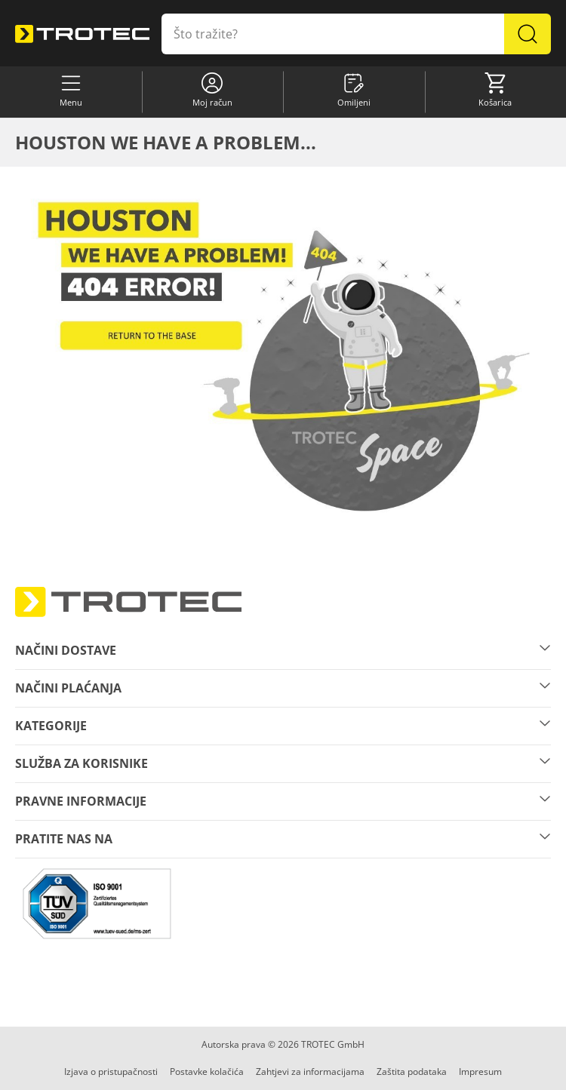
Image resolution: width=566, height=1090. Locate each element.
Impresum (480, 1071)
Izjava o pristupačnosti (111, 1071)
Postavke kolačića (207, 1071)
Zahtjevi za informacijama (310, 1071)
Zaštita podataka (412, 1071)
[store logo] (82, 34)
